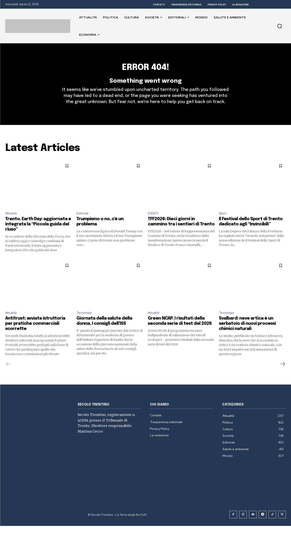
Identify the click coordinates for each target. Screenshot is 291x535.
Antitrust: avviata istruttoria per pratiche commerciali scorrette (35, 332)
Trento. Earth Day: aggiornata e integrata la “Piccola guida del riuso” (38, 232)
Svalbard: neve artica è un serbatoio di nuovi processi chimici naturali (247, 332)
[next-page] (282, 373)
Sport (223, 221)
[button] (279, 26)
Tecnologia (85, 321)
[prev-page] (8, 373)
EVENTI (153, 221)
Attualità (12, 221)
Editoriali (83, 221)
